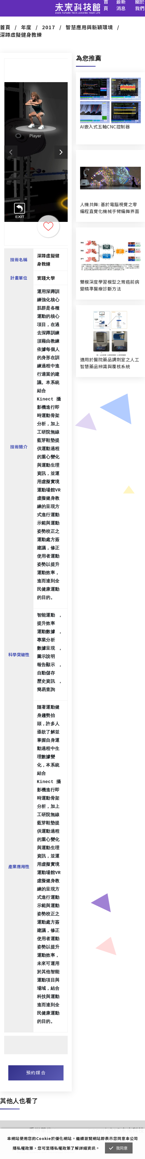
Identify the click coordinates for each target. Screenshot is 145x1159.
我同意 (122, 1148)
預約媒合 (36, 1072)
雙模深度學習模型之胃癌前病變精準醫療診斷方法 (109, 285)
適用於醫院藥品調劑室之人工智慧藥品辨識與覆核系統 (109, 363)
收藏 (48, 226)
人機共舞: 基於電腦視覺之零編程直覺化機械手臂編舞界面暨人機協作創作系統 (109, 208)
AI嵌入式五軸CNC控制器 (105, 126)
